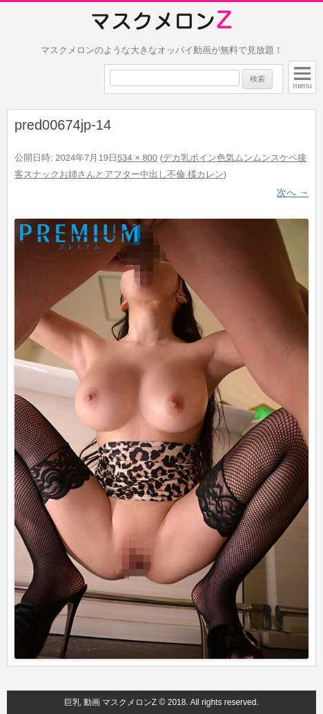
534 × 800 (137, 157)
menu (302, 85)
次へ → (293, 192)
